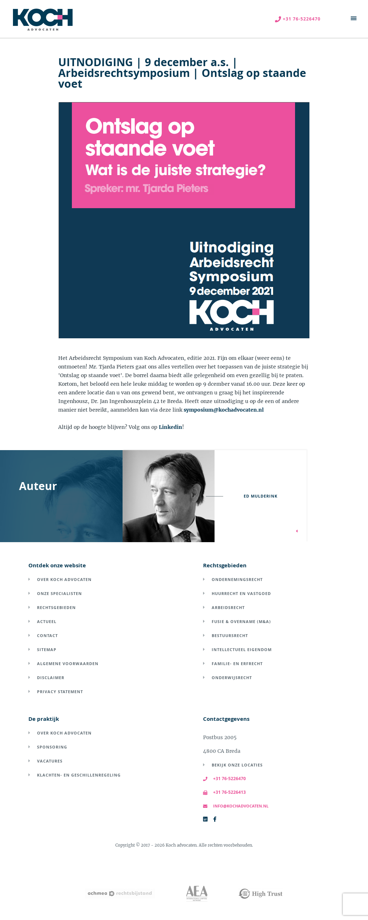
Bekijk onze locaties (237, 765)
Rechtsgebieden (56, 607)
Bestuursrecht (230, 635)
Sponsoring (52, 747)
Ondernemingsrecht (237, 579)
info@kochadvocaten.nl (235, 806)
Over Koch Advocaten (64, 579)
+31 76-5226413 (224, 792)
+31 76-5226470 (224, 778)
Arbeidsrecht (228, 607)
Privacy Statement (60, 691)
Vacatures (50, 761)
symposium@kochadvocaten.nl (224, 410)
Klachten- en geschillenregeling (79, 775)
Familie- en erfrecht (237, 663)
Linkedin (170, 427)
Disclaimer (50, 677)
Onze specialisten (59, 593)
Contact (47, 635)
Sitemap (46, 649)
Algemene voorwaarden (67, 663)
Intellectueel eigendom (242, 649)
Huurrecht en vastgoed (241, 593)
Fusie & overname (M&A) (241, 621)
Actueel (46, 621)
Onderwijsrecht (232, 677)
